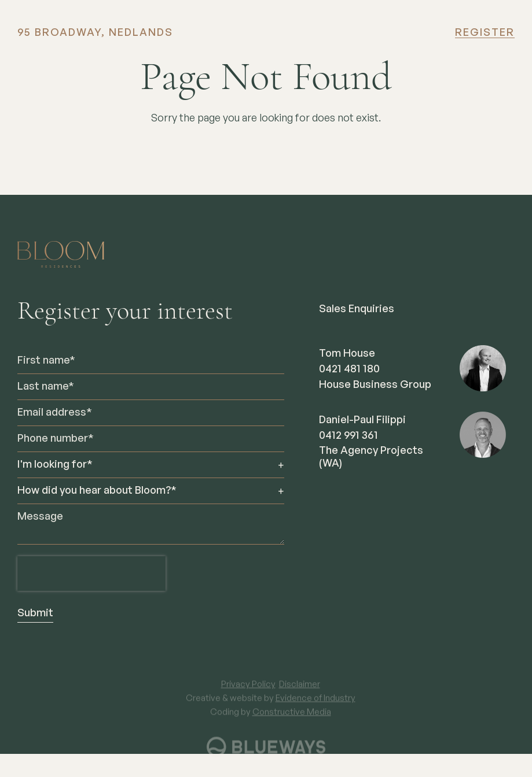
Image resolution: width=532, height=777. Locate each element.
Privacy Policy (248, 690)
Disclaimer (299, 690)
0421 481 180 (349, 369)
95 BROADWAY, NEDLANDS (95, 33)
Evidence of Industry (315, 704)
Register (485, 33)
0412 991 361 (348, 436)
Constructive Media (291, 718)
